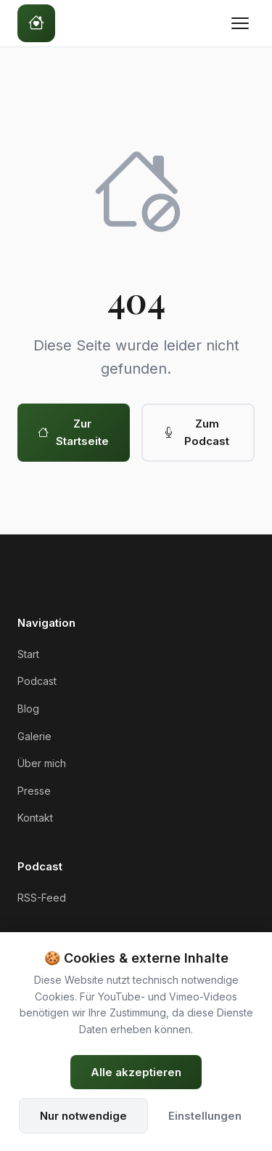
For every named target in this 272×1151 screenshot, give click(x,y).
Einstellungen (205, 1116)
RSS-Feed (41, 897)
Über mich (41, 763)
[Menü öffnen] (240, 23)
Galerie (34, 736)
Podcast (37, 681)
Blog (28, 708)
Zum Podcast (196, 432)
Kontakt (35, 817)
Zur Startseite (73, 432)
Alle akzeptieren (136, 1072)
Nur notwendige (83, 1116)
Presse (34, 791)
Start (28, 654)
